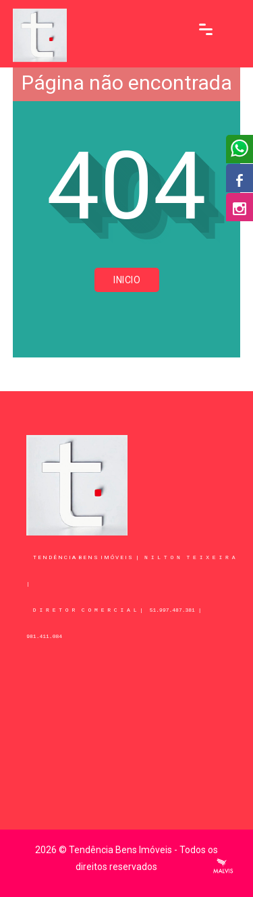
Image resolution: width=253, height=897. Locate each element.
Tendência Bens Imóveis (120, 849)
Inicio (126, 279)
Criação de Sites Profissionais (223, 866)
